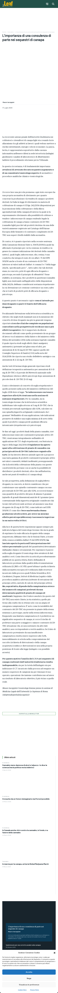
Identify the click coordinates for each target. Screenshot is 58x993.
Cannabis (5, 838)
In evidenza (5, 739)
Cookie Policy (22, 990)
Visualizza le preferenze (29, 985)
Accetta (29, 972)
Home (4, 32)
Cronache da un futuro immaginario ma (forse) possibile (26, 775)
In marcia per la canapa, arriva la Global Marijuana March (25, 840)
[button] (54, 953)
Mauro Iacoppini (14, 908)
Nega (29, 978)
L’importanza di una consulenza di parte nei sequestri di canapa (26, 904)
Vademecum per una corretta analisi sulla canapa (23, 921)
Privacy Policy (34, 990)
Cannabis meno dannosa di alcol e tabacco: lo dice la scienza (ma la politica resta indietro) (24, 742)
